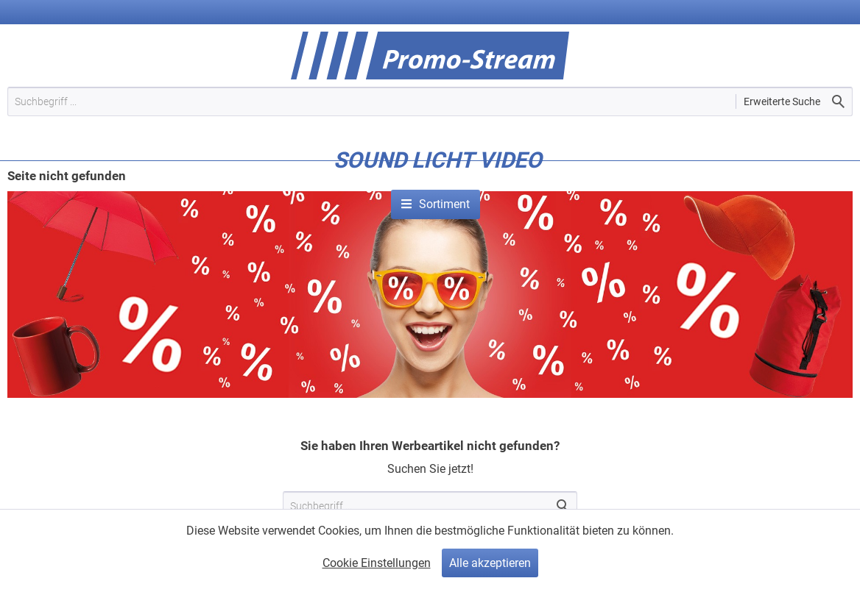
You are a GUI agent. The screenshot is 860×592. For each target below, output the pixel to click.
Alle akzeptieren (490, 563)
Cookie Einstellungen (376, 563)
